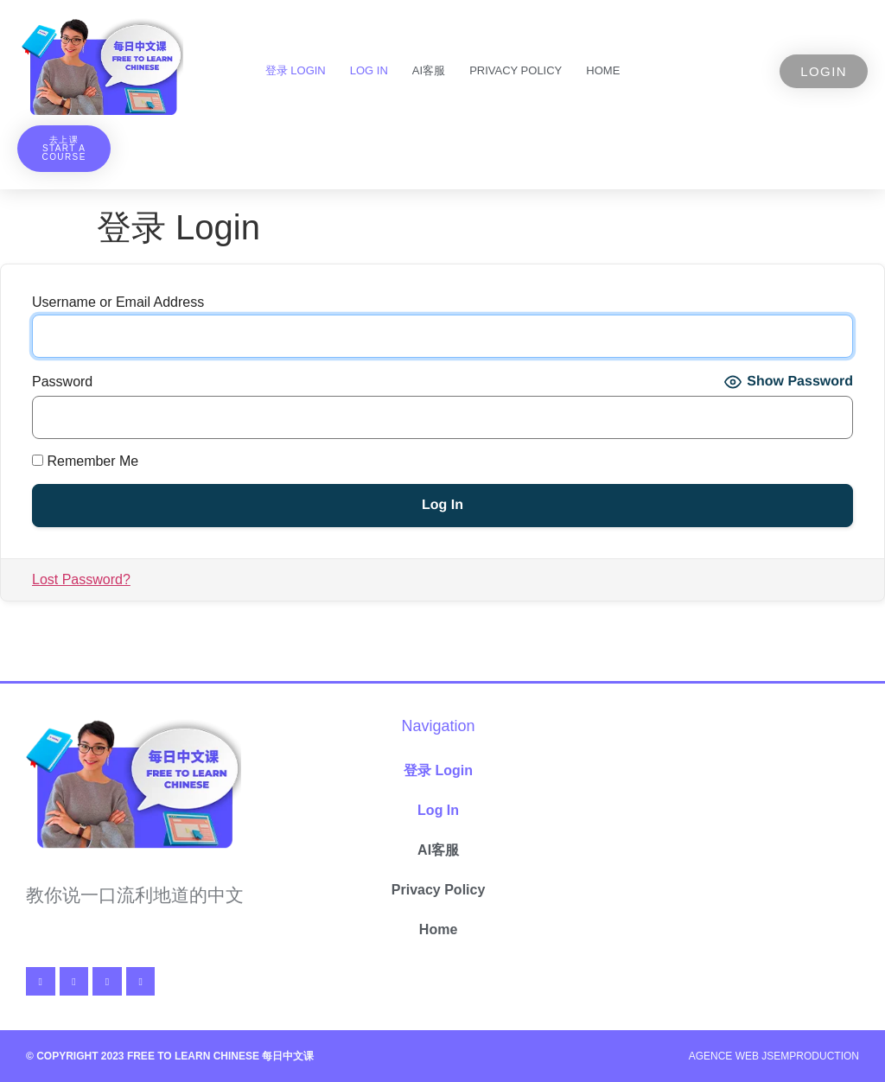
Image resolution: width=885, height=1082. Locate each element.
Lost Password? (81, 579)
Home (603, 70)
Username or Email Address (118, 302)
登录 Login (295, 70)
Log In (369, 70)
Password (62, 382)
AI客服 (428, 70)
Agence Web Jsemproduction (774, 1056)
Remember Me (85, 461)
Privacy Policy (515, 70)
